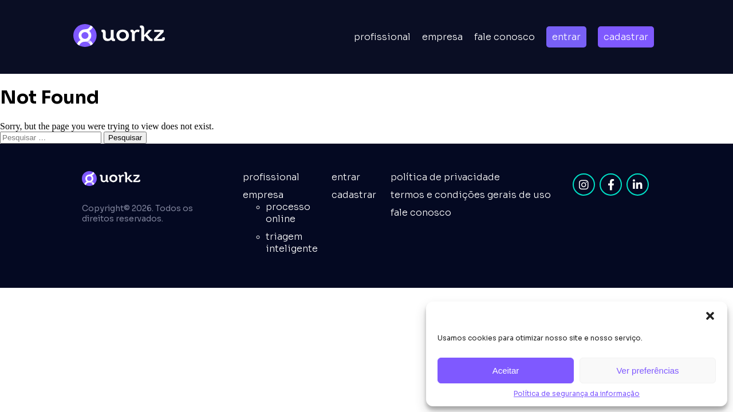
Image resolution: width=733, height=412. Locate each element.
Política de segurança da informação (577, 393)
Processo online (288, 213)
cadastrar (626, 37)
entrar (566, 37)
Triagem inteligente (292, 243)
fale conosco (421, 213)
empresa (442, 37)
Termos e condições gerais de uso (471, 195)
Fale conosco (504, 37)
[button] (710, 316)
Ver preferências (647, 370)
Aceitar (505, 370)
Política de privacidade (445, 177)
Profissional (382, 37)
